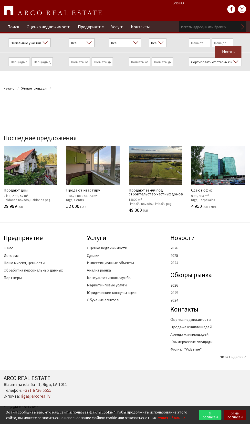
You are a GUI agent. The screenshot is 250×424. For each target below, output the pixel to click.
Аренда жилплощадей (189, 334)
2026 (174, 247)
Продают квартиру (93, 177)
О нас (8, 247)
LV (174, 3)
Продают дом (31, 177)
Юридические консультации (111, 292)
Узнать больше (172, 417)
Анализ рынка (99, 270)
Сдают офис (218, 177)
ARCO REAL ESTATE (53, 10)
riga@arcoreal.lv (35, 396)
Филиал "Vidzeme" (186, 349)
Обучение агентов (103, 299)
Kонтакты (140, 27)
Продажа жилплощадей (191, 326)
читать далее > (233, 356)
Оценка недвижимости (49, 27)
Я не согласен (235, 415)
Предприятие (91, 27)
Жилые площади (34, 88)
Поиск (13, 27)
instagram (242, 9)
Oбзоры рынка (191, 275)
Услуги (117, 27)
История (11, 255)
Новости (182, 237)
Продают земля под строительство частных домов (156, 179)
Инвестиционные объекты (110, 262)
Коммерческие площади (191, 341)
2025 (174, 255)
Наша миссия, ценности (24, 262)
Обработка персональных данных (33, 270)
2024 (174, 262)
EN (178, 3)
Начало (9, 88)
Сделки (93, 255)
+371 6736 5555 (37, 390)
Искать (242, 26)
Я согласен (210, 415)
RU (182, 3)
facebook (231, 9)
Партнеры (13, 277)
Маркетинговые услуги (107, 285)
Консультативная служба (109, 277)
